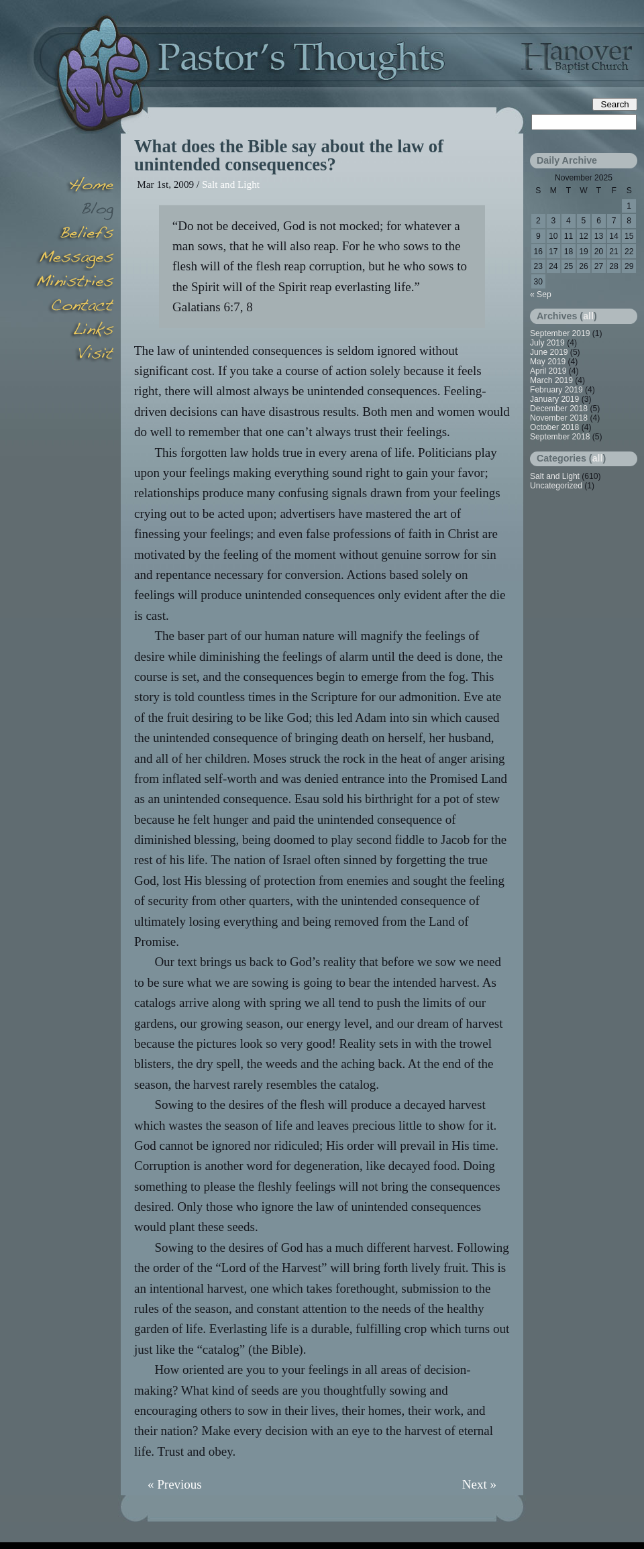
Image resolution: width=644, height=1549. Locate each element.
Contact (74, 307)
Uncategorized (556, 485)
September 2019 (560, 333)
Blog (74, 211)
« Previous (175, 1484)
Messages (74, 259)
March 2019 (551, 380)
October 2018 (554, 427)
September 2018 (560, 436)
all (588, 316)
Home (74, 186)
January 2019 (554, 399)
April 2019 (548, 371)
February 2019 (556, 389)
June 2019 (549, 352)
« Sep (540, 294)
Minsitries (74, 283)
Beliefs (74, 235)
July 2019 (547, 343)
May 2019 (548, 361)
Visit (74, 355)
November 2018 (559, 418)
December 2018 (559, 408)
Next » (479, 1484)
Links (74, 331)
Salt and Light (231, 184)
